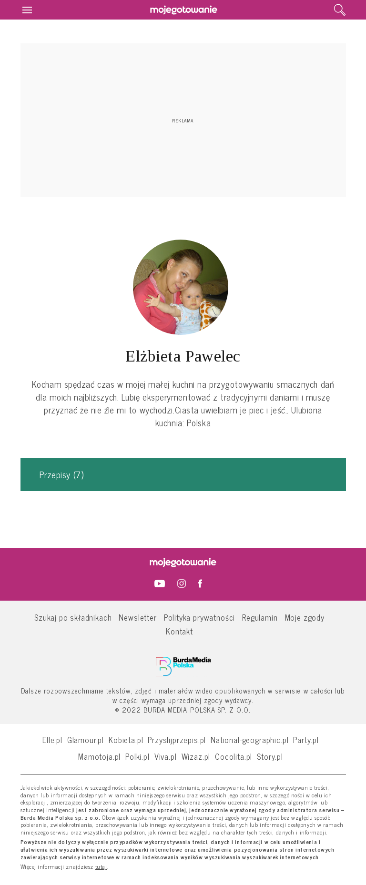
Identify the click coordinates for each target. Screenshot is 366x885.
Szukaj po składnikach (73, 617)
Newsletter (137, 617)
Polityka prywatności (199, 617)
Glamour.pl (85, 739)
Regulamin (259, 617)
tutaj (101, 867)
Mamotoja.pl (99, 756)
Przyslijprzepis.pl (177, 739)
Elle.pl (52, 739)
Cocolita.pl (233, 756)
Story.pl (270, 756)
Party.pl (306, 739)
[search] (340, 10)
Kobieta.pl (126, 739)
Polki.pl (137, 756)
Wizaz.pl (196, 756)
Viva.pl (165, 756)
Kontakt (179, 631)
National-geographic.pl (249, 739)
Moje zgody (305, 617)
